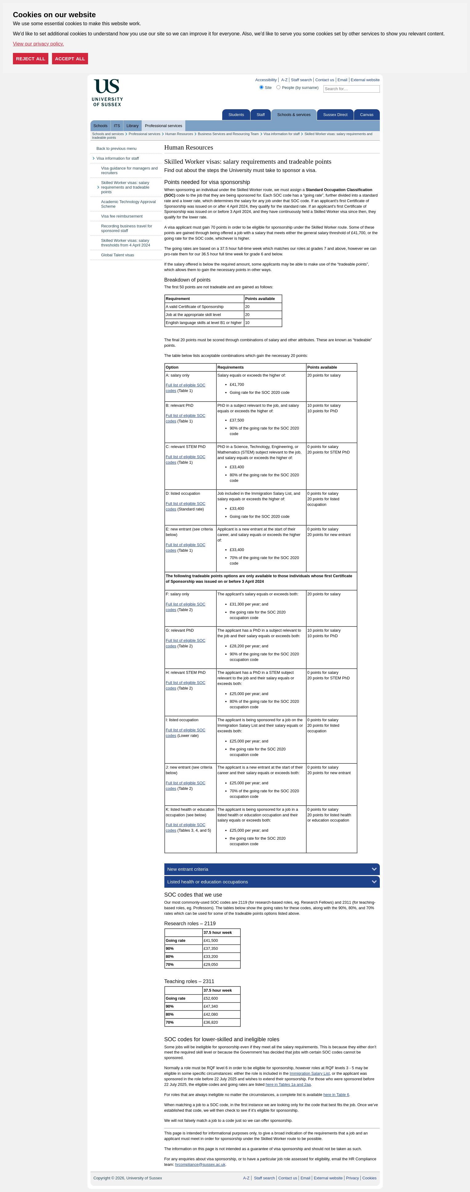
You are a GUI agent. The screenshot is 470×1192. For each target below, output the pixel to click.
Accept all (70, 58)
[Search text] (347, 89)
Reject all (30, 58)
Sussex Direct (335, 114)
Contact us (324, 80)
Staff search (301, 80)
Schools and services (108, 134)
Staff (261, 114)
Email (342, 80)
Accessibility (266, 80)
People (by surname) (300, 87)
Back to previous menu (117, 148)
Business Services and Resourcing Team (228, 134)
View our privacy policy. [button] (38, 43)
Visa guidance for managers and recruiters (129, 170)
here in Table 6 (336, 1094)
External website (365, 80)
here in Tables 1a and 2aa (288, 1084)
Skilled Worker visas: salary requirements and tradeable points (125, 187)
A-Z (284, 80)
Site (268, 87)
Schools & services (294, 114)
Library (133, 125)
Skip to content (136, 80)
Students (236, 114)
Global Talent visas (117, 255)
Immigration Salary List (310, 1073)
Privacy (352, 1178)
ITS (117, 125)
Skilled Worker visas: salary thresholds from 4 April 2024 (125, 242)
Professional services (163, 125)
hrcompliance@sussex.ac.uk (200, 1164)
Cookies (369, 1178)
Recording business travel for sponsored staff (126, 228)
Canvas (366, 114)
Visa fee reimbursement (122, 216)
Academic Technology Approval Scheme (128, 204)
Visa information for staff (282, 134)
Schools (101, 125)
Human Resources (179, 134)
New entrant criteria (187, 869)
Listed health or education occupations (207, 881)
